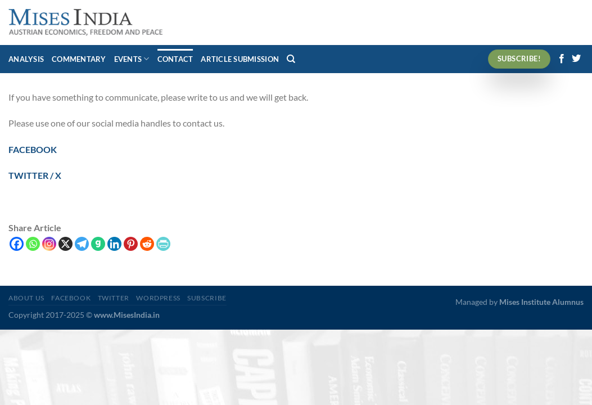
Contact (175, 59)
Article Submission (240, 59)
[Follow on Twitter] (576, 59)
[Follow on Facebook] (561, 59)
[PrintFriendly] (163, 244)
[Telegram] (82, 244)
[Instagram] (49, 244)
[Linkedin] (114, 244)
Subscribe (207, 298)
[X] (65, 244)
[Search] (291, 59)
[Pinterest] (131, 244)
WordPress (158, 298)
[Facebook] (17, 244)
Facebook (71, 298)
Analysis (26, 59)
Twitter (113, 298)
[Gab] (98, 244)
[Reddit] (147, 244)
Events (132, 58)
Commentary (79, 59)
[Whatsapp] (33, 244)
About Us (26, 298)
